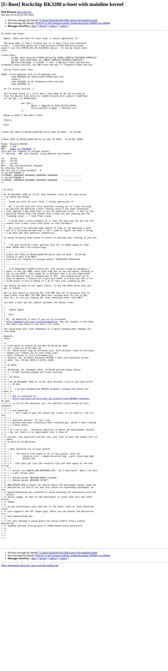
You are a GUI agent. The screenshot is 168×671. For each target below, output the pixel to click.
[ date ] (33, 26)
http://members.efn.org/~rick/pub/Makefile (31, 379)
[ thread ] (42, 26)
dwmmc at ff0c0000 (20, 172)
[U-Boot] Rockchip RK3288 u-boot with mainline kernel (68, 20)
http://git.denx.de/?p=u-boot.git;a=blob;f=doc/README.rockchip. (51, 471)
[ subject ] (53, 26)
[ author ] (64, 26)
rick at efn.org (24, 12)
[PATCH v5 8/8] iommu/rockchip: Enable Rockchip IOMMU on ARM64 (72, 23)
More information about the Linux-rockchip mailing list (29, 668)
